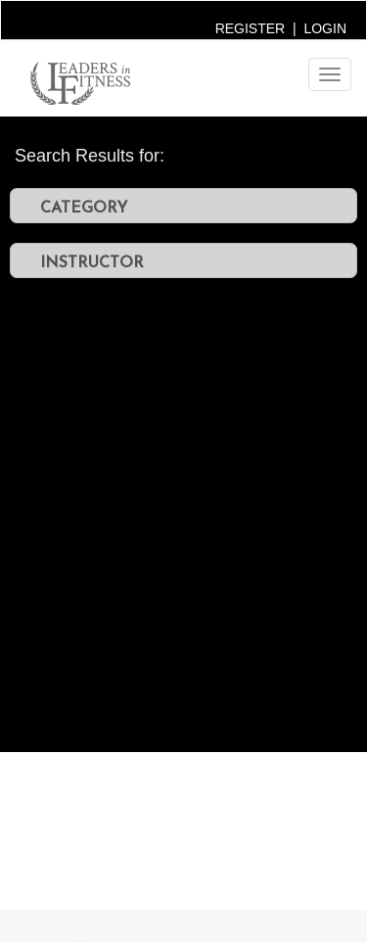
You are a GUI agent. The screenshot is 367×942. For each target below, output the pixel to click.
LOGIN (324, 28)
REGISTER (250, 28)
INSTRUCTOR (92, 261)
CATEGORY (83, 206)
